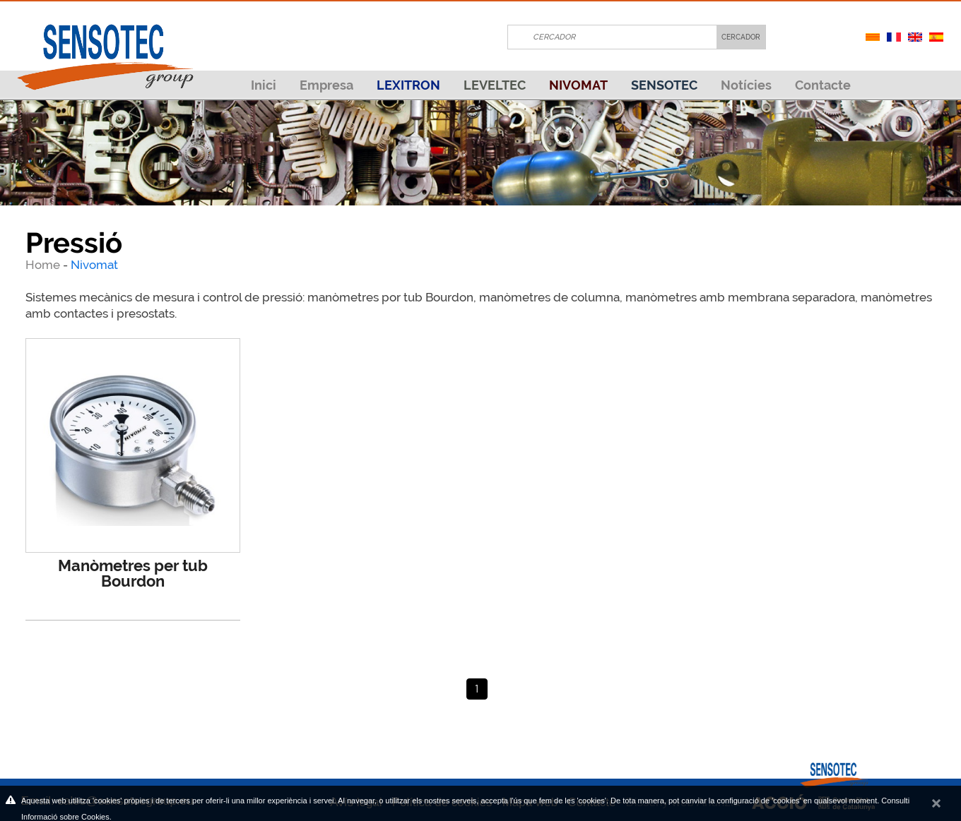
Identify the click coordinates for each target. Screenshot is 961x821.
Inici (263, 85)
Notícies (746, 85)
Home (44, 265)
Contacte (823, 85)
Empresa (326, 85)
